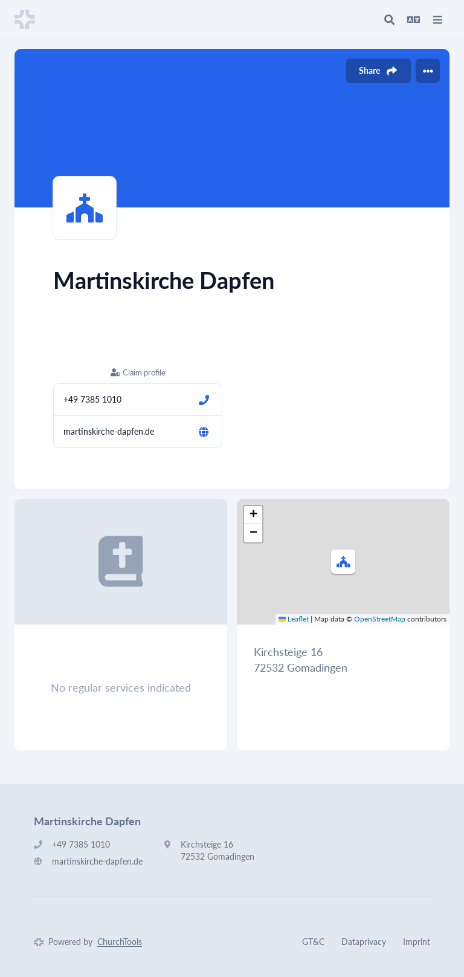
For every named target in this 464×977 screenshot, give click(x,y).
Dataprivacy (363, 941)
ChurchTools (119, 941)
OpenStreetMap (379, 618)
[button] (343, 562)
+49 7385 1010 (92, 399)
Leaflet (294, 618)
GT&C (313, 941)
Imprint (416, 941)
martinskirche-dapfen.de (108, 431)
